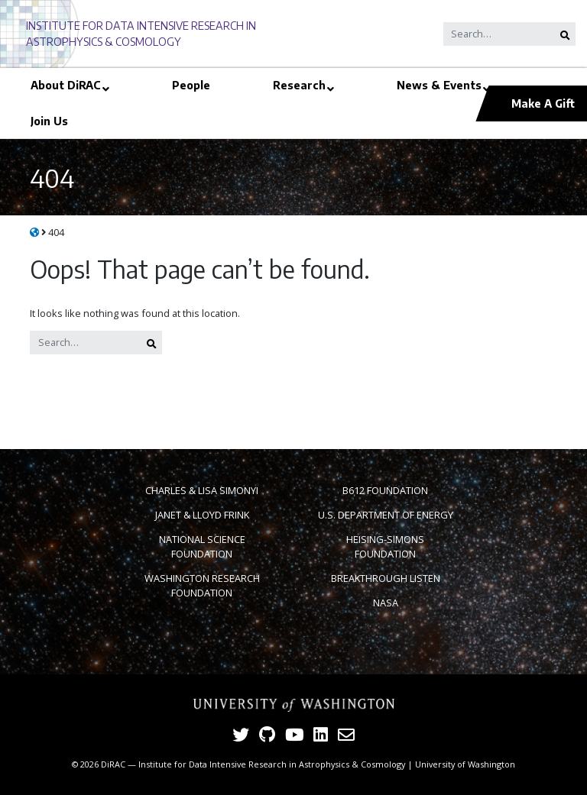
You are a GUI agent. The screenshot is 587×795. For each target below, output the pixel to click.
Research (299, 85)
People (191, 85)
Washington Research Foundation (202, 585)
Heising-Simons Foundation (385, 546)
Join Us (49, 121)
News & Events (439, 85)
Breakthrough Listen (385, 578)
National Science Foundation (202, 546)
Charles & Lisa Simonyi (201, 490)
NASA (385, 602)
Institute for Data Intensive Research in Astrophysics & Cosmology (271, 764)
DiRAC (113, 764)
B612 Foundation (385, 490)
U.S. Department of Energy (385, 515)
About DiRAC (66, 85)
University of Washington (465, 764)
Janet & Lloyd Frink (202, 515)
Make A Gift (543, 103)
